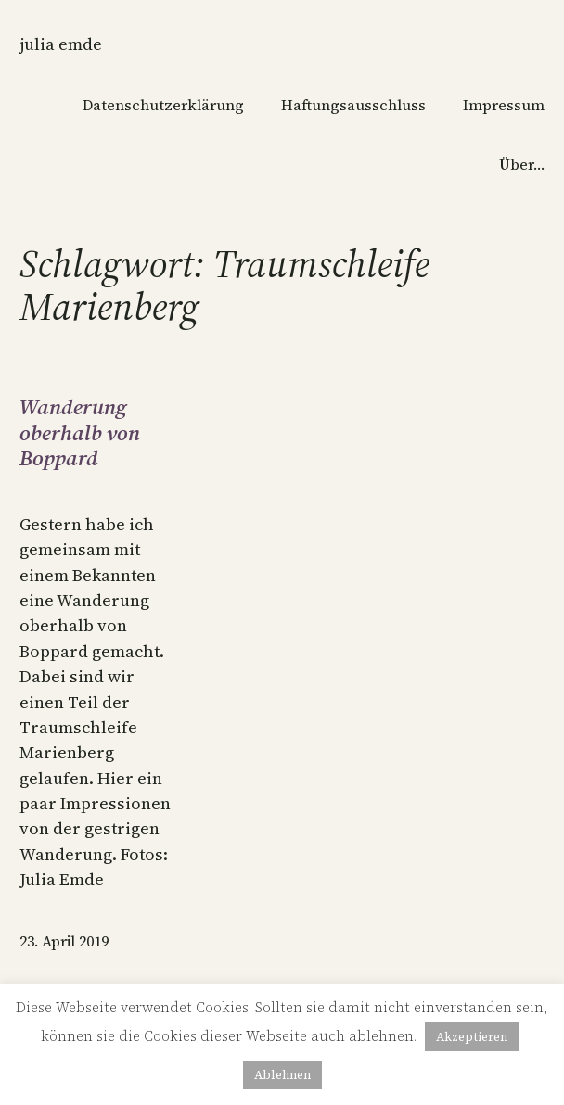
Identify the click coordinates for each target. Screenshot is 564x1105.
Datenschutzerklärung (163, 105)
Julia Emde (60, 44)
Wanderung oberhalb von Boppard (79, 433)
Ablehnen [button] (282, 1075)
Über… (522, 164)
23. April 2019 (64, 941)
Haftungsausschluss (353, 105)
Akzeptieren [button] (471, 1037)
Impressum (504, 105)
